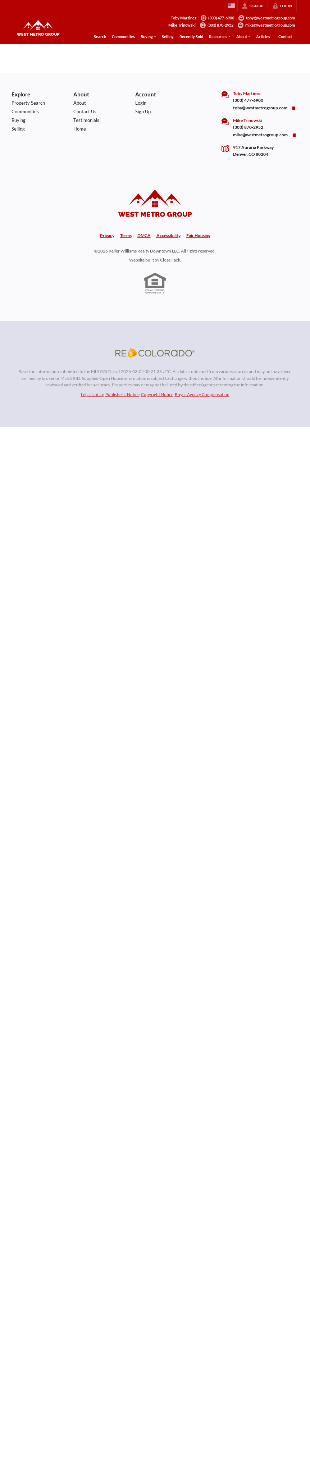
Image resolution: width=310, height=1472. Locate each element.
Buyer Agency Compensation (202, 394)
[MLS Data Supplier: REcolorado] (155, 352)
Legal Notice (92, 394)
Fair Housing (198, 235)
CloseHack (170, 260)
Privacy (107, 235)
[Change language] (231, 6)
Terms (126, 235)
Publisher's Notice (122, 394)
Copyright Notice (157, 394)
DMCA (144, 235)
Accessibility (168, 235)
